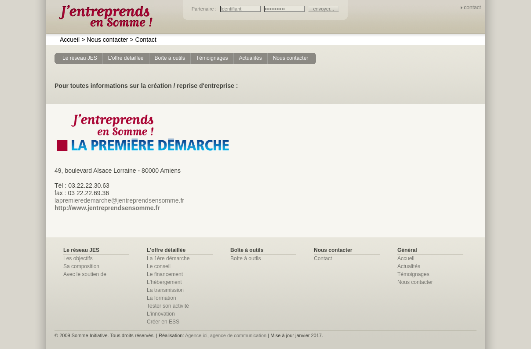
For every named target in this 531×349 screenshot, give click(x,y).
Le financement (165, 274)
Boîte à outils (245, 258)
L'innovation (161, 314)
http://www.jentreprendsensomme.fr (107, 207)
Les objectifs (78, 258)
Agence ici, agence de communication (225, 335)
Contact (143, 39)
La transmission (165, 290)
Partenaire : (205, 8)
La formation (161, 298)
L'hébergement (164, 282)
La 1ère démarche (168, 258)
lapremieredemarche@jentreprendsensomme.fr (119, 200)
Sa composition (81, 266)
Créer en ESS (163, 322)
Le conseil (159, 266)
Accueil (70, 39)
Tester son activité (168, 306)
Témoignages (413, 274)
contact (472, 7)
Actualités (408, 266)
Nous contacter (104, 39)
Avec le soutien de (84, 274)
